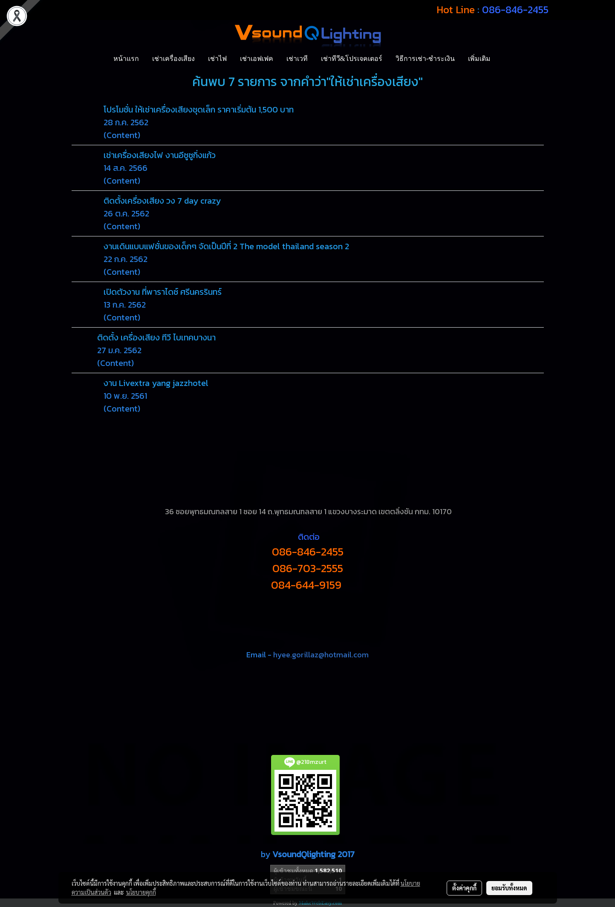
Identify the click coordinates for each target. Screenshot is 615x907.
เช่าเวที (297, 58)
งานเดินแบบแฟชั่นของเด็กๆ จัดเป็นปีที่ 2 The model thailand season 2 (226, 246)
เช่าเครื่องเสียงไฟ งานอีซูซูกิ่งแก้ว (160, 155)
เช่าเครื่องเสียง (173, 58)
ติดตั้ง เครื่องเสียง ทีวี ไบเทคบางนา (156, 337)
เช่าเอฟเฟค (256, 58)
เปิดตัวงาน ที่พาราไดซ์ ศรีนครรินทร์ (163, 291)
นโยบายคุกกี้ (141, 892)
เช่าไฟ (217, 58)
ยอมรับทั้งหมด (509, 888)
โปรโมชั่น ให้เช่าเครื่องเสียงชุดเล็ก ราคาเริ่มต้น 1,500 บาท (199, 109)
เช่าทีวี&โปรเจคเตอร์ (351, 58)
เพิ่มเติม (479, 58)
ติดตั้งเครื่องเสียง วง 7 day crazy (162, 200)
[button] (504, 58)
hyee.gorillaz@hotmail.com (321, 654)
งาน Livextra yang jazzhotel (156, 383)
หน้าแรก (126, 58)
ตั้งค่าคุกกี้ (464, 888)
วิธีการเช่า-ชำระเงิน (425, 58)
